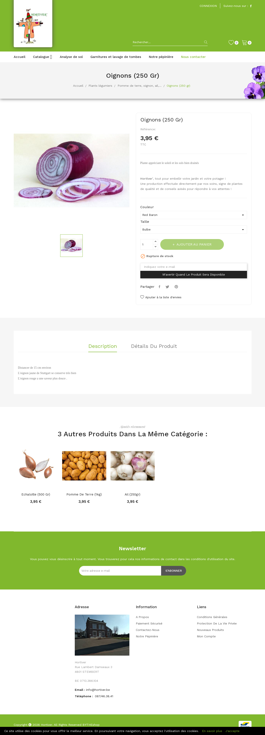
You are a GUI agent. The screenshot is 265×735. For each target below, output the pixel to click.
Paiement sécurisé (149, 623)
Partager (160, 286)
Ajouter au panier (194, 244)
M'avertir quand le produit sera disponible (193, 274)
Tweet (167, 286)
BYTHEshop (91, 724)
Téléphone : (84, 696)
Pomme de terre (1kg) (84, 494)
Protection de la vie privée (217, 623)
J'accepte (232, 731)
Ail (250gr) (132, 494)
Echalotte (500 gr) (35, 494)
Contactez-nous (147, 630)
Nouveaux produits (210, 630)
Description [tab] (102, 346)
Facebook (251, 6)
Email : (80, 689)
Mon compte (206, 636)
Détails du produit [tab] (154, 346)
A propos (142, 617)
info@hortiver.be (98, 689)
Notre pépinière (147, 636)
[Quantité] (146, 244)
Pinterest (176, 286)
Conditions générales (212, 617)
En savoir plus (212, 731)
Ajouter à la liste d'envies (160, 297)
